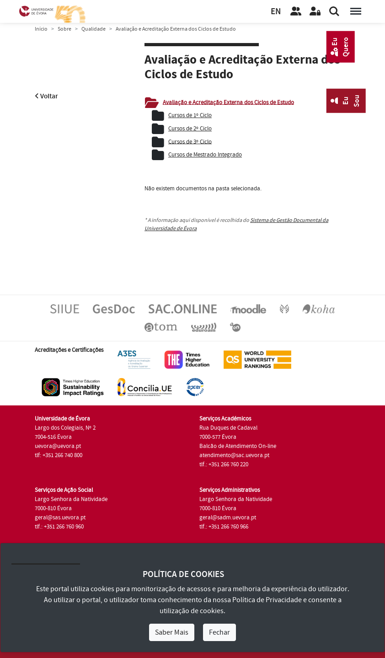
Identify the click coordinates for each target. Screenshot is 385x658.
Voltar (46, 96)
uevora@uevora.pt (58, 446)
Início (41, 29)
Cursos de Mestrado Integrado (205, 155)
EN (276, 11)
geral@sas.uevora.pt (60, 517)
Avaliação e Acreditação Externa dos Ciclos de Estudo (228, 102)
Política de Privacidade (267, 599)
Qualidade (93, 29)
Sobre (64, 29)
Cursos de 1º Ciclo (190, 115)
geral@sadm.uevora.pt (227, 517)
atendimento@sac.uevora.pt (234, 455)
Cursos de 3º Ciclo (190, 141)
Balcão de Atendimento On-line (237, 446)
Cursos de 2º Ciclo (190, 128)
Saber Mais (171, 632)
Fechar (219, 632)
